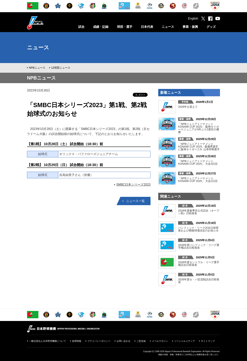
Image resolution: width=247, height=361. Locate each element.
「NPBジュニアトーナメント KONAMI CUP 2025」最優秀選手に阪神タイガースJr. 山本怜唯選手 (199, 146)
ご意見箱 (141, 341)
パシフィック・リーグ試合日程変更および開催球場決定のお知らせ (198, 229)
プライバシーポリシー (99, 341)
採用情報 (76, 341)
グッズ (211, 26)
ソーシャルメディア (184, 341)
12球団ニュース (60, 67)
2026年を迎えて (188, 106)
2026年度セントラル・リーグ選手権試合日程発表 (198, 263)
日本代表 (147, 26)
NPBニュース (37, 67)
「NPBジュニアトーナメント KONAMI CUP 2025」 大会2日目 (198, 180)
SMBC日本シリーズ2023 (133, 184)
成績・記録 (100, 26)
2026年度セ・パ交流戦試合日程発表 (198, 281)
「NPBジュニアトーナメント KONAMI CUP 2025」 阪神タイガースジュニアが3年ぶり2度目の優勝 (198, 128)
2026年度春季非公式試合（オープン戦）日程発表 (198, 212)
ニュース (168, 26)
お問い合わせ (123, 341)
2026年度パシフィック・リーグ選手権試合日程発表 (198, 246)
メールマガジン (160, 341)
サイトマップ (208, 341)
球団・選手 (124, 26)
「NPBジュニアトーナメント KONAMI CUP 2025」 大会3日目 (198, 162)
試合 (81, 26)
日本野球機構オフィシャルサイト (45, 23)
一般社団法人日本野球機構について (47, 341)
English (193, 18)
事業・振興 (190, 26)
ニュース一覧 (135, 201)
